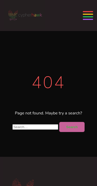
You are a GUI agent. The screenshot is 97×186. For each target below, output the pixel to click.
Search (72, 127)
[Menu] (88, 15)
